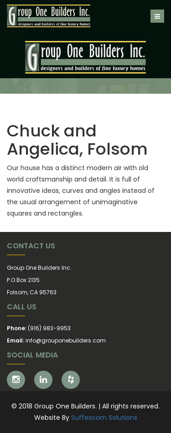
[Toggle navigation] (157, 16)
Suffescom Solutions (104, 417)
